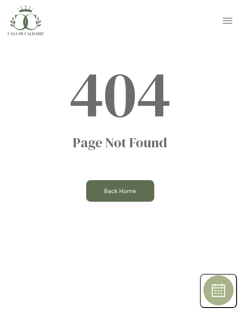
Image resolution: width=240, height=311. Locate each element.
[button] (227, 20)
